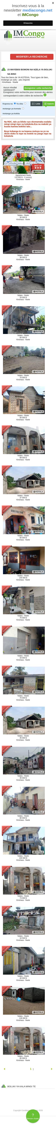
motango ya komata (12, 109)
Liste (38, 104)
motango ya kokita (11, 113)
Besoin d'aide (33, 1116)
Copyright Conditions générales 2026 (28, 1110)
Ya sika (19, 104)
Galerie (50, 104)
